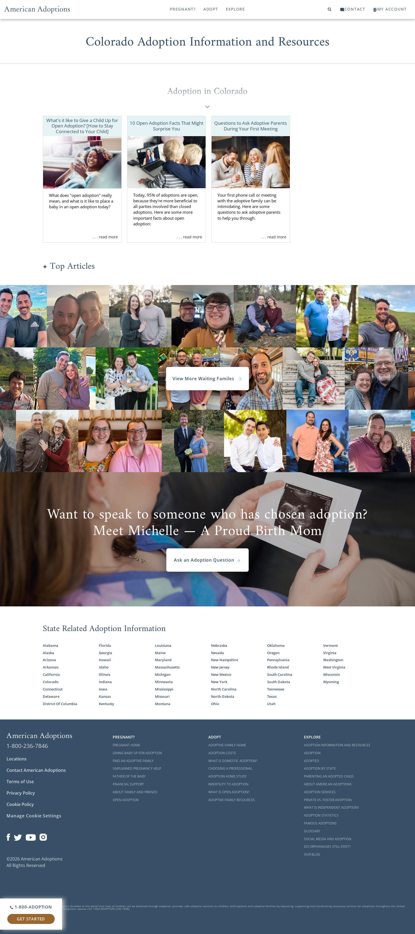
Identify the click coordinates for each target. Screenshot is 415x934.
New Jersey (220, 667)
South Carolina (279, 674)
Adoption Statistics (321, 815)
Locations (17, 759)
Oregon (273, 652)
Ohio (215, 703)
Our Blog (312, 854)
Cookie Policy (20, 804)
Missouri (162, 696)
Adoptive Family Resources (231, 800)
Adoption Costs (222, 753)
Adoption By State (320, 768)
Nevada (217, 652)
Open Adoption (126, 800)
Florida (105, 645)
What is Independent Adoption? (331, 807)
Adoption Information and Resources (337, 745)
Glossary (312, 831)
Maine (160, 652)
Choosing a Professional (230, 768)
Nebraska (219, 645)
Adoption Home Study (227, 776)
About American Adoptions (328, 784)
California (51, 674)
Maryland (163, 659)
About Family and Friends (135, 792)
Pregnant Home (126, 745)
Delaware (51, 696)
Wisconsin (331, 674)
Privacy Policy (21, 793)
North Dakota (222, 696)
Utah (271, 703)
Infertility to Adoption (228, 784)
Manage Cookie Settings (34, 816)
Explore (235, 9)
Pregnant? (183, 9)
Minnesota (164, 681)
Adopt (210, 9)
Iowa (103, 689)
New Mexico (221, 674)
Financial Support (128, 784)
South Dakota (278, 681)
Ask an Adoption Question (207, 560)
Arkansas (51, 667)
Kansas (105, 696)
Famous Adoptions (320, 823)
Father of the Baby (129, 776)
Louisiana (163, 645)
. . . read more (105, 236)
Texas (272, 696)
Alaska (48, 652)
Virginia (329, 652)
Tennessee (275, 689)
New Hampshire (224, 659)
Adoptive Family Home (227, 745)
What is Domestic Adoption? (232, 761)
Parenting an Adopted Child (329, 776)
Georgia (105, 652)
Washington (333, 659)
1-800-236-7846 (27, 746)
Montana (162, 703)
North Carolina (223, 689)
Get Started (31, 919)
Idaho (104, 667)
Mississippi (164, 689)
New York (219, 681)
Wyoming (331, 681)
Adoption (312, 753)
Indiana (105, 681)
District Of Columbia (60, 703)
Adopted (311, 761)
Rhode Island (278, 667)
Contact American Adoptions (36, 770)
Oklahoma (276, 645)
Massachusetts (167, 667)
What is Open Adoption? (228, 792)
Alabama (50, 645)
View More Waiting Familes (207, 379)
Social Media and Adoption (327, 839)
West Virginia (334, 667)
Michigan (162, 674)
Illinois (104, 674)
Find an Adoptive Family (133, 761)
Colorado (51, 681)
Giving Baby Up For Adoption (137, 753)
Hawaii (105, 659)
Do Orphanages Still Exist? (327, 846)
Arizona (49, 659)
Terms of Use (20, 782)
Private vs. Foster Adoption (328, 800)
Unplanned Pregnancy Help (137, 768)
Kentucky (106, 703)
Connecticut (53, 689)
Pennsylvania (278, 659)
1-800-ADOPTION (31, 907)
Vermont (330, 645)
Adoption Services (320, 792)
